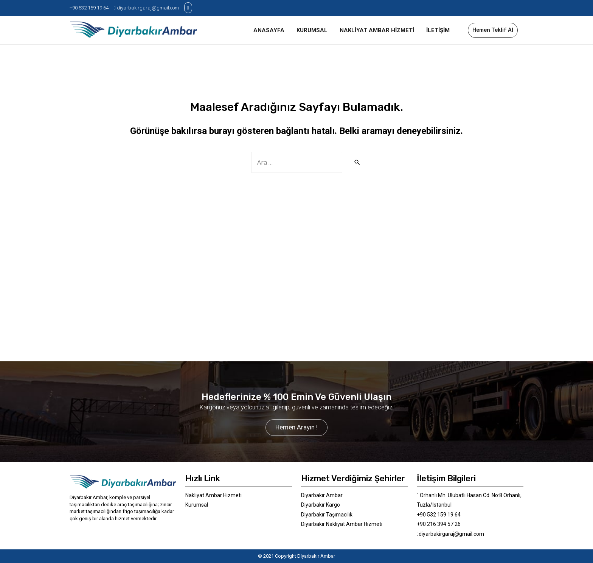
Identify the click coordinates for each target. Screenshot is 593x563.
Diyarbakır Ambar (322, 495)
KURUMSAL (312, 30)
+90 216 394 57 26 (439, 524)
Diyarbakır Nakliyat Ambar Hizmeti (341, 524)
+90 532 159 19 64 (89, 8)
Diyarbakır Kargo (320, 505)
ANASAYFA (268, 30)
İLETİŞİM (438, 30)
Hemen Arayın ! (296, 427)
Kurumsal (196, 505)
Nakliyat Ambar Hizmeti (213, 495)
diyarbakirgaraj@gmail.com (146, 8)
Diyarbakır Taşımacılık (326, 515)
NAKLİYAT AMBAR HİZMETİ (377, 30)
